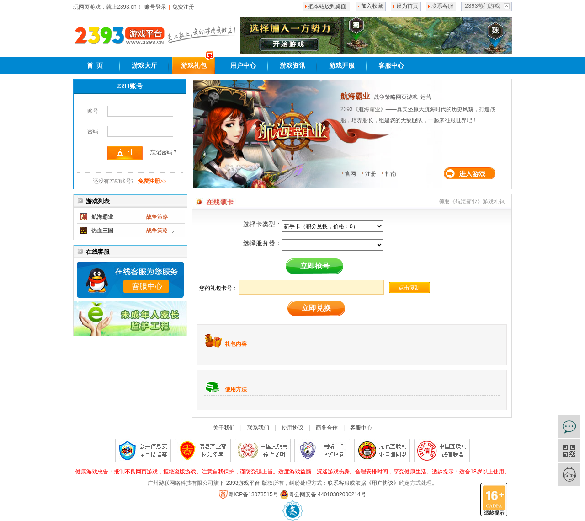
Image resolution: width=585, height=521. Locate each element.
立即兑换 (316, 308)
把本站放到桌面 (327, 6)
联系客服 (442, 6)
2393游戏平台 (243, 483)
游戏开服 (342, 65)
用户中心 (243, 65)
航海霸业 (355, 96)
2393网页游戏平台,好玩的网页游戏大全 (119, 35)
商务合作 (327, 427)
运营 (425, 97)
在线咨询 (569, 426)
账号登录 (155, 7)
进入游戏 (471, 173)
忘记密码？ (164, 152)
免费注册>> (152, 181)
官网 (350, 174)
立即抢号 (315, 266)
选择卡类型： (262, 224)
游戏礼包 (194, 65)
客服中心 (391, 65)
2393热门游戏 (482, 6)
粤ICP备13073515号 (248, 494)
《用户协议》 (382, 483)
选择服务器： (262, 243)
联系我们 (258, 427)
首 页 (95, 65)
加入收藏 (372, 6)
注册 (370, 174)
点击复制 (409, 288)
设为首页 (407, 6)
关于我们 (224, 427)
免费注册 (183, 7)
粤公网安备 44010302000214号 (323, 494)
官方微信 (569, 450)
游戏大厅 (144, 65)
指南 (390, 174)
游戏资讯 (292, 65)
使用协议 (292, 427)
